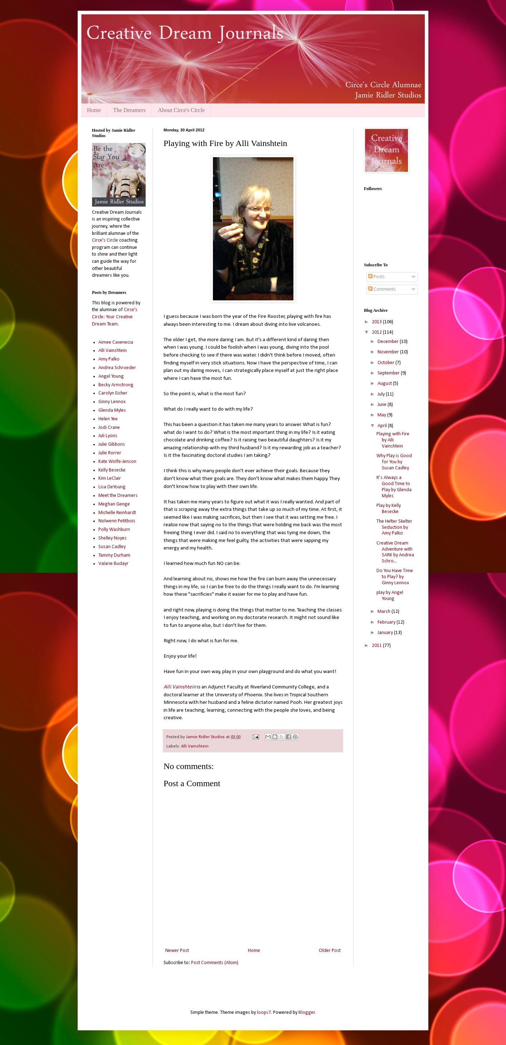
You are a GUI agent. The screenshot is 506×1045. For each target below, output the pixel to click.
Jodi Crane (109, 427)
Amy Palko (109, 359)
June (383, 404)
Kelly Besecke (112, 470)
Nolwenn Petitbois (116, 521)
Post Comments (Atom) (214, 963)
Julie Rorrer (109, 453)
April (383, 426)
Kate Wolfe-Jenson (117, 461)
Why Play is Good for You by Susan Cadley (394, 462)
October (386, 363)
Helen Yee (108, 419)
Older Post (330, 950)
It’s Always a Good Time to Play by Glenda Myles (394, 486)
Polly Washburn (114, 529)
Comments (382, 289)
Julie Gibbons (111, 444)
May (382, 415)
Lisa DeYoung (112, 487)
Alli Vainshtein (195, 746)
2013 (377, 322)
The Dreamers (129, 110)
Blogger (306, 1012)
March (384, 611)
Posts (376, 277)
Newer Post (177, 950)
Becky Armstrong (115, 385)
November (389, 352)
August (385, 383)
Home (94, 110)
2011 (377, 645)
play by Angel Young (389, 595)
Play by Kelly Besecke (388, 508)
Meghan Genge (114, 504)
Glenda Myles (112, 410)
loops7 (264, 1012)
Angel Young (111, 376)
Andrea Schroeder (117, 368)
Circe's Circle (105, 240)
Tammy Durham (114, 555)
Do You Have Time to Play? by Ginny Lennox (394, 577)
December (389, 341)
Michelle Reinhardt (117, 513)
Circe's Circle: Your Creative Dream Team (114, 316)
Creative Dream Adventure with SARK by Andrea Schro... (395, 552)
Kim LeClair (109, 478)
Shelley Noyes (112, 538)
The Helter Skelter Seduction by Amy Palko (394, 527)
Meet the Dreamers (118, 495)
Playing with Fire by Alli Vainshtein (392, 440)
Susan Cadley (112, 547)
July (382, 394)
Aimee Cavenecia (115, 342)
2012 (377, 332)
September (389, 373)
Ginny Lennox (112, 402)
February (387, 622)
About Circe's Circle (181, 110)
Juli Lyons (107, 436)
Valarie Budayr (113, 563)
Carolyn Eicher (112, 393)
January (386, 632)
